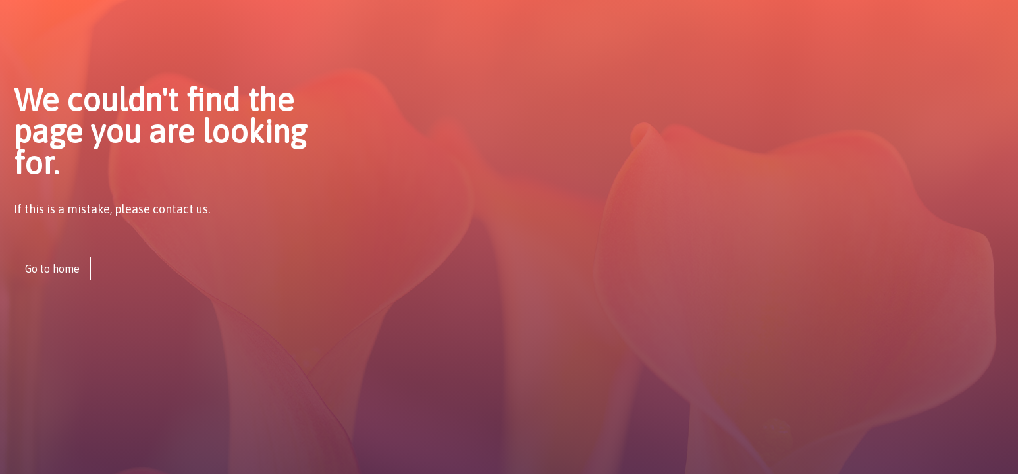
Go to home (52, 269)
